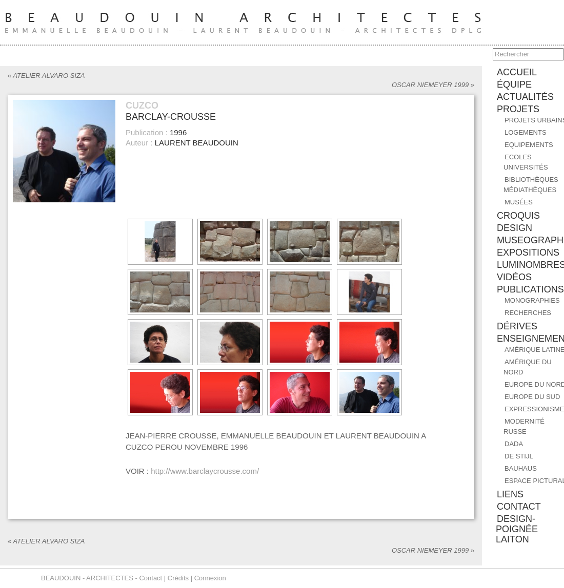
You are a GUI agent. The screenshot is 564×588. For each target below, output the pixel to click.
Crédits (178, 578)
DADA (514, 444)
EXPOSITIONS (528, 252)
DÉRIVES (517, 326)
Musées (519, 202)
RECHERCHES (528, 313)
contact (519, 506)
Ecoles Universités (525, 162)
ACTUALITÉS (525, 97)
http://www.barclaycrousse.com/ (205, 471)
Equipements (529, 145)
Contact (150, 578)
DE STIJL (519, 456)
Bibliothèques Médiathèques (530, 185)
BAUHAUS (521, 468)
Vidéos (514, 277)
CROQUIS (518, 216)
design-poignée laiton (517, 529)
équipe (514, 84)
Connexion (210, 578)
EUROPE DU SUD (532, 397)
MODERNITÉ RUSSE (524, 426)
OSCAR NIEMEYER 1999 (433, 85)
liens (510, 494)
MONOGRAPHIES (532, 300)
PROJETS (518, 109)
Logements (526, 132)
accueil (517, 72)
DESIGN (514, 228)
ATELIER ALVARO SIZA (46, 75)
